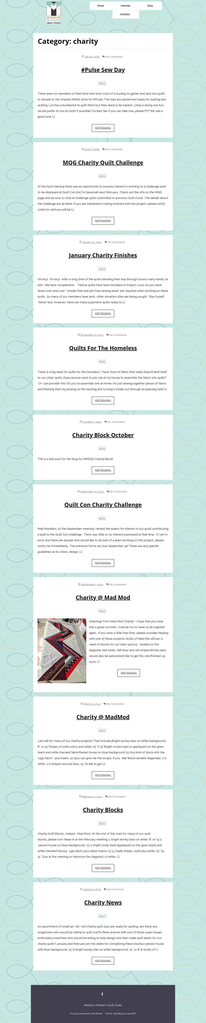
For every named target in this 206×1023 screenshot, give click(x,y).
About (100, 5)
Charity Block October (103, 435)
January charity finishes (103, 255)
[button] (101, 6)
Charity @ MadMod (103, 717)
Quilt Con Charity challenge (103, 504)
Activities (125, 14)
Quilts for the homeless (103, 348)
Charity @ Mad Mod (103, 597)
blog (102, 83)
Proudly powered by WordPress (86, 1013)
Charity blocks (103, 810)
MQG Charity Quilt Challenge (103, 162)
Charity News (103, 902)
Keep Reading (104, 126)
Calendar (126, 5)
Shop (150, 5)
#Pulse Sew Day (103, 70)
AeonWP (131, 1013)
